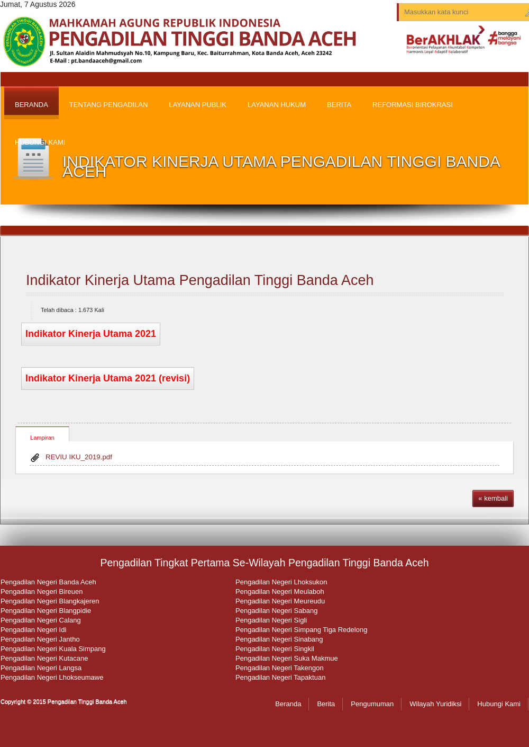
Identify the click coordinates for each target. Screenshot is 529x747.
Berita (326, 704)
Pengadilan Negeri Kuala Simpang (53, 649)
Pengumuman (372, 704)
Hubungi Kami (499, 704)
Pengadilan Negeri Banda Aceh (48, 582)
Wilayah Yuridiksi (435, 704)
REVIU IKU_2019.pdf (78, 457)
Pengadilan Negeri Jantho (40, 639)
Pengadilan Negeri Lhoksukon (281, 582)
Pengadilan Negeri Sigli (271, 620)
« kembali (493, 498)
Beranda (288, 704)
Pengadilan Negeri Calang (41, 620)
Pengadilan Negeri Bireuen (42, 591)
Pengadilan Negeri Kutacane (44, 658)
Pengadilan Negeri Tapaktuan (280, 677)
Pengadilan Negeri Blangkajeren (50, 601)
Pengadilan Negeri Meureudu (280, 601)
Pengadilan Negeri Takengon (279, 668)
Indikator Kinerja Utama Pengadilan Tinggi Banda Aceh (199, 280)
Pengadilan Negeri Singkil (274, 649)
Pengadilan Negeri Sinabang (279, 639)
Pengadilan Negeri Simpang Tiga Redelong (301, 630)
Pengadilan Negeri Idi (33, 630)
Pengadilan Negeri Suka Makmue (286, 658)
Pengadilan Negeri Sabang (276, 611)
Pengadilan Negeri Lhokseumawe (52, 677)
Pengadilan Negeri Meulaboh (279, 591)
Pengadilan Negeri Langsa (41, 668)
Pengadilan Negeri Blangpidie (46, 611)
